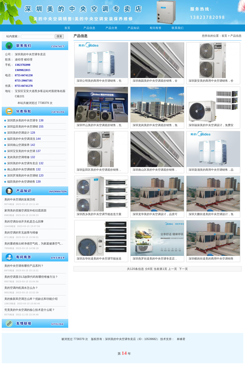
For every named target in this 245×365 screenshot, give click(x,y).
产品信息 (89, 27)
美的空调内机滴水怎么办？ (21, 287)
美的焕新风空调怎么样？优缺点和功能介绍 (31, 298)
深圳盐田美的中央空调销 (22, 126)
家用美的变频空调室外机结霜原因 (25, 210)
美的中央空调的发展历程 (19, 199)
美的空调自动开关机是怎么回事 (24, 221)
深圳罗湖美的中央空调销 (22, 175)
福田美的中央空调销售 (21, 181)
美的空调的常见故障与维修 (21, 232)
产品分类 (111, 27)
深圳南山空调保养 (18, 144)
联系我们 (178, 27)
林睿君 (181, 339)
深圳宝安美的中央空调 (21, 151)
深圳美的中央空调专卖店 (22, 163)
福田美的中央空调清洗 (21, 138)
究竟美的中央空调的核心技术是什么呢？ (29, 309)
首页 (67, 27)
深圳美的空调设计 (18, 132)
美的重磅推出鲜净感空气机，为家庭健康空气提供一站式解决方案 (35, 243)
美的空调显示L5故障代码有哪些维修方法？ (31, 276)
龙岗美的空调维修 (18, 157)
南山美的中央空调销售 (21, 169)
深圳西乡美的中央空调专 (22, 120)
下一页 (183, 268)
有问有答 (156, 27)
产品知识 (133, 27)
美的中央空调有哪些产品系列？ (24, 265)
